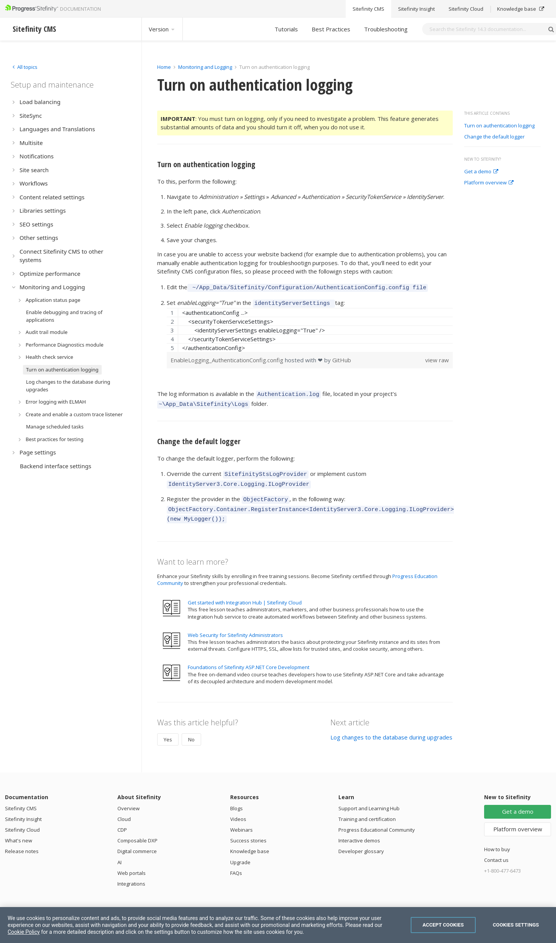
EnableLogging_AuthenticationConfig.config (228, 358)
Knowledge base (249, 840)
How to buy (497, 839)
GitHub (341, 358)
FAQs (236, 862)
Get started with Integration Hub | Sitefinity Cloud (245, 592)
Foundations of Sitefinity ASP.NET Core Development (248, 656)
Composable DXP (137, 830)
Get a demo (481, 172)
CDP (122, 819)
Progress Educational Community (376, 819)
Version (162, 29)
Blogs (236, 798)
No (191, 729)
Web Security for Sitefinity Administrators (235, 624)
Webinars (241, 819)
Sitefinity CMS (21, 798)
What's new (18, 830)
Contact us (496, 849)
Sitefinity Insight (23, 808)
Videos (238, 808)
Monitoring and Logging (205, 67)
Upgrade (240, 852)
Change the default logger (494, 137)
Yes (168, 729)
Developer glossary (361, 840)
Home (164, 67)
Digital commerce (137, 840)
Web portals (131, 862)
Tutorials (286, 29)
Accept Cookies (443, 925)
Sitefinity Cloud (22, 819)
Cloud (124, 808)
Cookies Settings (516, 925)
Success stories (248, 830)
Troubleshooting (386, 29)
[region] (310, 328)
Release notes (22, 840)
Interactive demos (359, 830)
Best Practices (331, 29)
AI (119, 852)
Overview (128, 798)
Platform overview (489, 183)
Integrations (131, 873)
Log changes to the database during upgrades (391, 727)
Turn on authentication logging (499, 126)
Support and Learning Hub (369, 798)
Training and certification (367, 808)
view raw (437, 358)
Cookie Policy (24, 932)
